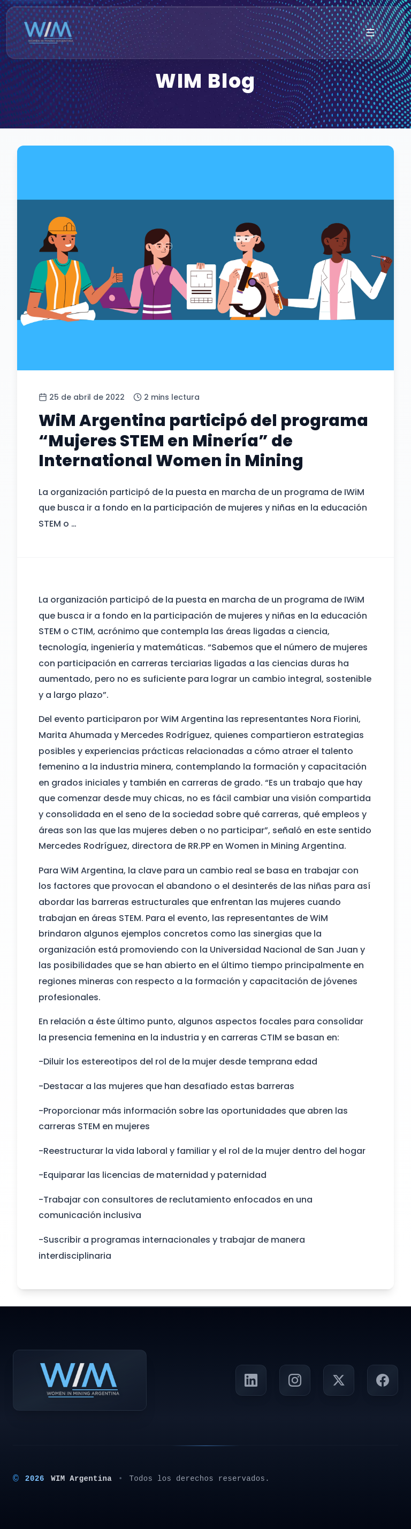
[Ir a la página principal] (48, 32)
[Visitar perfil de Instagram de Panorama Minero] (294, 1380)
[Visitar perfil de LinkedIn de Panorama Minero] (251, 1380)
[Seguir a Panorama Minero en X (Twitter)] (338, 1380)
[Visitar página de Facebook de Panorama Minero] (382, 1380)
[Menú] (370, 32)
